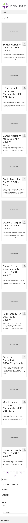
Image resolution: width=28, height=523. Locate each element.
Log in (4, 505)
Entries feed (5, 507)
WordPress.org (6, 512)
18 (15, 475)
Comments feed (6, 510)
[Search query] (10, 479)
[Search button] (2, 479)
